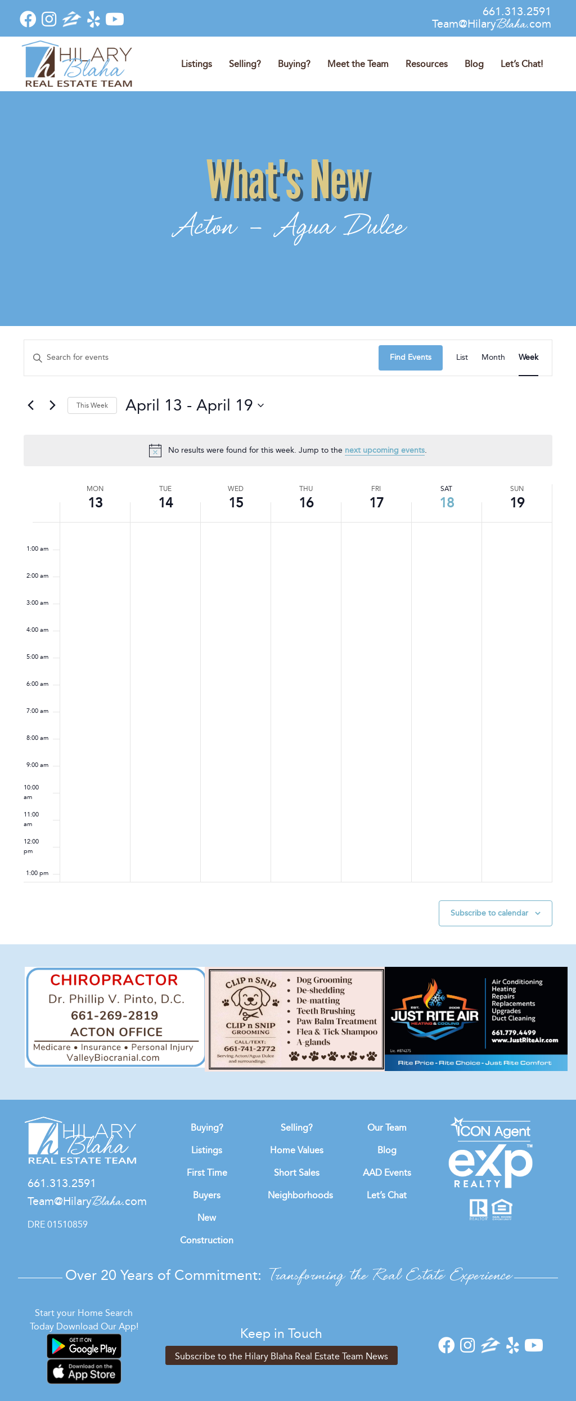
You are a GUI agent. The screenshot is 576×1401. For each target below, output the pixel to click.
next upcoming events (385, 450)
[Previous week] (30, 405)
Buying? (294, 64)
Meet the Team (358, 64)
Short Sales (297, 1172)
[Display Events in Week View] (528, 358)
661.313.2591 (517, 11)
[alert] (288, 450)
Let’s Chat (387, 1195)
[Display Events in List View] (462, 358)
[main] (288, 642)
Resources (427, 64)
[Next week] (52, 405)
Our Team (387, 1127)
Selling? (245, 64)
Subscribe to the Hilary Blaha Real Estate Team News (281, 1356)
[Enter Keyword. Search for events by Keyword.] (201, 358)
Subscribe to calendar (489, 913)
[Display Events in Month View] (493, 358)
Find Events (410, 357)
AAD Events (387, 1172)
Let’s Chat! (522, 64)
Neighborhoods (300, 1195)
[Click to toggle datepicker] (194, 405)
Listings (196, 64)
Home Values (296, 1150)
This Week (92, 405)
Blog (474, 64)
